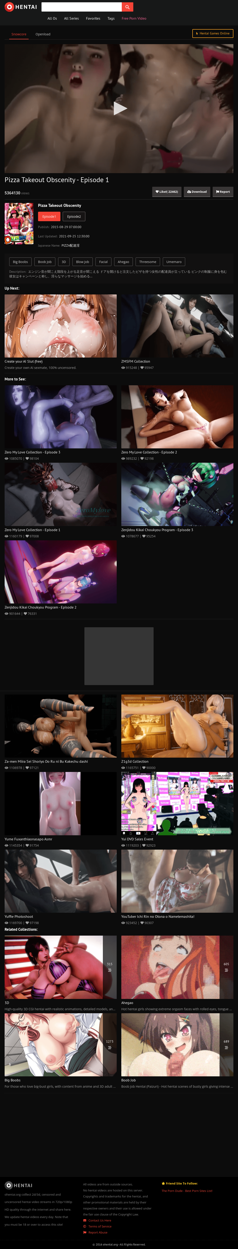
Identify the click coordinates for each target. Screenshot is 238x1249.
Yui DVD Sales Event (137, 839)
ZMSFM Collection (135, 361)
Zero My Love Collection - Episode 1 (32, 530)
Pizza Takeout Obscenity (59, 205)
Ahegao (123, 262)
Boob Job (45, 262)
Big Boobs (20, 262)
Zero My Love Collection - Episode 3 (32, 452)
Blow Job (82, 262)
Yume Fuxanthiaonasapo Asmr (28, 839)
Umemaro (174, 262)
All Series (71, 18)
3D (64, 262)
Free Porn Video (134, 18)
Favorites (93, 18)
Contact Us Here (97, 1220)
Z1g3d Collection (135, 761)
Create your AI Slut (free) (23, 361)
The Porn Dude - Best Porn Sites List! (187, 1191)
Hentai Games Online (212, 33)
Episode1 (49, 216)
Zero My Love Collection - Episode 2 (149, 452)
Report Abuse (95, 1232)
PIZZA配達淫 (71, 246)
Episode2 (74, 216)
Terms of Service (97, 1226)
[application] (119, 108)
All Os (52, 18)
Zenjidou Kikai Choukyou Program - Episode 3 (157, 530)
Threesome (147, 262)
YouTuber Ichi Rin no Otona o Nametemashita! (157, 917)
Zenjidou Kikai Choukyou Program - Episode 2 (41, 607)
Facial (103, 262)
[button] (119, 108)
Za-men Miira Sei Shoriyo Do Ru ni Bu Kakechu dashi (46, 761)
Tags (111, 18)
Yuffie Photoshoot (19, 917)
